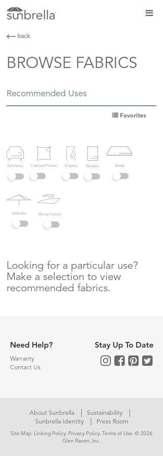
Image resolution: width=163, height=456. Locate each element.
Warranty (22, 359)
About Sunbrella (53, 413)
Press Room (112, 422)
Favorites (129, 116)
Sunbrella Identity (60, 422)
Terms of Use (117, 433)
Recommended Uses (47, 94)
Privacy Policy (84, 433)
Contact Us (25, 368)
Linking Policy (50, 433)
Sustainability (105, 413)
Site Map (20, 433)
